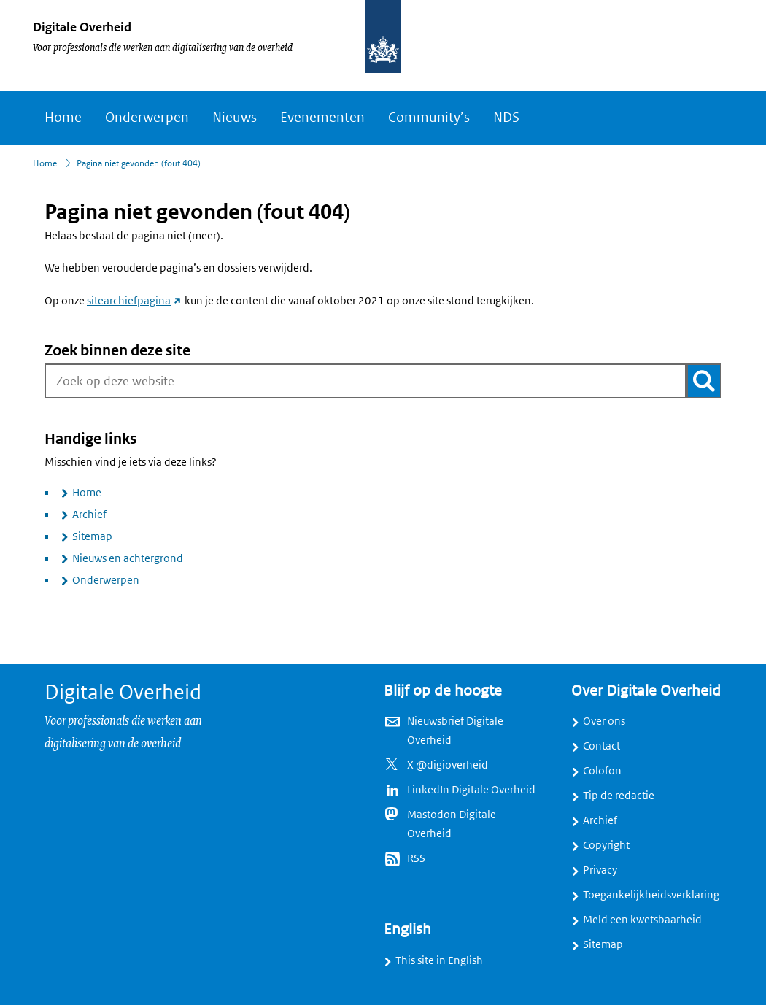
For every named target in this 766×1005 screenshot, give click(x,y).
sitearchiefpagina (134, 300)
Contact (601, 745)
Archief (89, 514)
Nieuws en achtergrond (127, 558)
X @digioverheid (447, 764)
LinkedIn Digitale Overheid (471, 789)
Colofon (602, 770)
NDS (506, 117)
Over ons (604, 721)
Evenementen (322, 117)
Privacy (600, 870)
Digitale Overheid (82, 27)
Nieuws (234, 117)
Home (63, 117)
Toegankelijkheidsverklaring (651, 894)
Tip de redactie (618, 795)
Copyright (606, 845)
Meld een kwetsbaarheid (642, 919)
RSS (416, 858)
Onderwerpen (147, 117)
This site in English (439, 960)
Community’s (429, 117)
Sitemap (92, 536)
